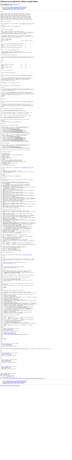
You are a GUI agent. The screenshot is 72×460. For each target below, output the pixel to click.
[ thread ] (15, 9)
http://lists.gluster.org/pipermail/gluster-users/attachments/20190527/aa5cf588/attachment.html (23, 451)
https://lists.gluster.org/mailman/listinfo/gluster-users (16, 398)
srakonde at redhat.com (27, 303)
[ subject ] (19, 9)
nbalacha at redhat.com (8, 313)
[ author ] (22, 9)
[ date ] (12, 9)
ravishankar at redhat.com (25, 26)
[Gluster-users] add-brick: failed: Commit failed (18, 7)
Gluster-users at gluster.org (10, 397)
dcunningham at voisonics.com (13, 4)
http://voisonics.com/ (8, 392)
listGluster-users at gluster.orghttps (20, 416)
